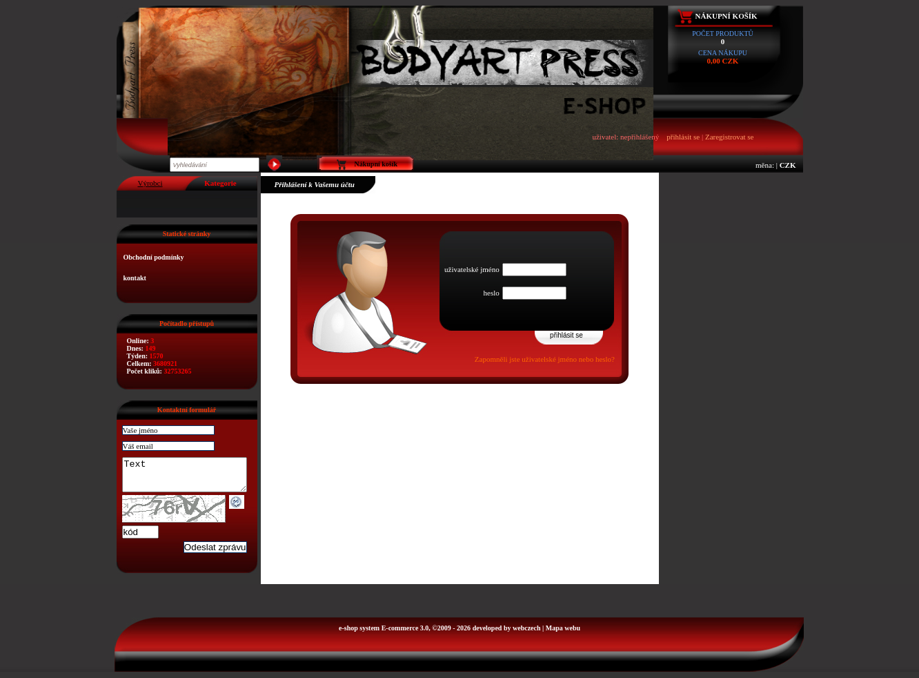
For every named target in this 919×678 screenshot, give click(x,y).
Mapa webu (563, 634)
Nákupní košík (726, 16)
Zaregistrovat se (729, 137)
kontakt (134, 278)
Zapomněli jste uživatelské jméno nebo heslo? (545, 359)
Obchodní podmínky (153, 257)
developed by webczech (507, 634)
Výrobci (149, 183)
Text (191, 477)
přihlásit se (683, 137)
